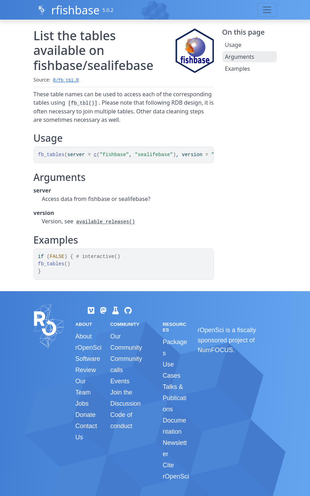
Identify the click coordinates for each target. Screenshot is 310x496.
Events (119, 381)
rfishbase (75, 10)
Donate (85, 414)
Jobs (82, 403)
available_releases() (105, 222)
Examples (237, 68)
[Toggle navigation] (267, 10)
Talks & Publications (174, 398)
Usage (233, 45)
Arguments (239, 57)
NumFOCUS (215, 350)
